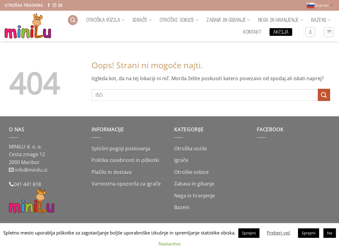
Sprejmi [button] (249, 233)
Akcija (281, 32)
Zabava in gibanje (228, 20)
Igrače (142, 20)
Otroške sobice (179, 20)
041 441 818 (27, 184)
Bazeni (320, 20)
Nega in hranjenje (281, 20)
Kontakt (252, 32)
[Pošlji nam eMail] (60, 5)
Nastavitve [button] (169, 244)
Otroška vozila (105, 20)
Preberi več (278, 233)
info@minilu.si (31, 170)
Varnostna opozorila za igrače (126, 183)
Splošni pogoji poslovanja (120, 148)
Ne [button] (329, 233)
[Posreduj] (324, 95)
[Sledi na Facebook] (48, 5)
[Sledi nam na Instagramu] (54, 5)
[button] (73, 20)
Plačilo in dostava (111, 172)
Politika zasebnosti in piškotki (125, 160)
